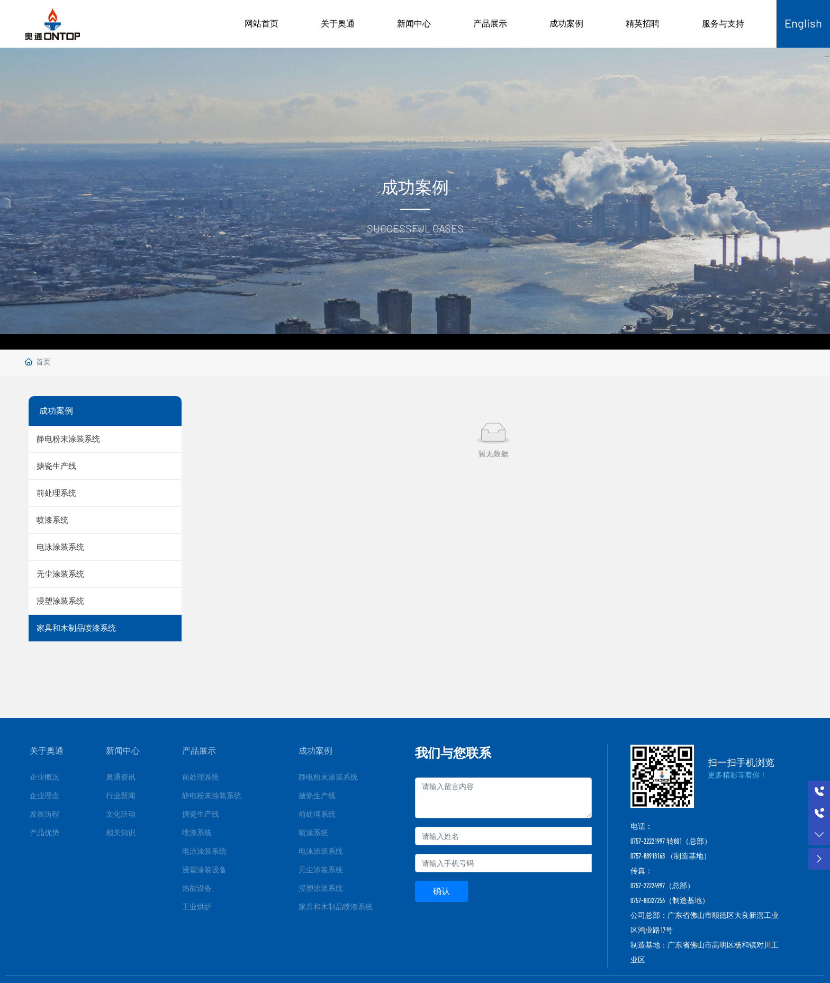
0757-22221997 (647, 841)
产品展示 (490, 23)
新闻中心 (414, 23)
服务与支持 (723, 23)
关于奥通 (338, 23)
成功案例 (566, 23)
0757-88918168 (647, 856)
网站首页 (261, 23)
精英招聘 (643, 23)
